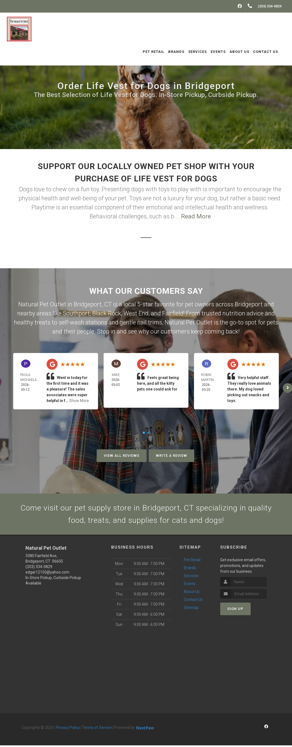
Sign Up (235, 610)
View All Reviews (121, 456)
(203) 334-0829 (38, 568)
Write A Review (171, 456)
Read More (196, 216)
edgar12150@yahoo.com (47, 574)
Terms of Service (97, 729)
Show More (79, 400)
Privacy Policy (68, 729)
